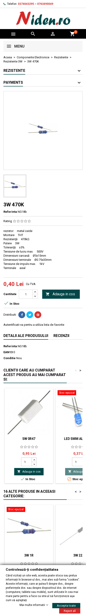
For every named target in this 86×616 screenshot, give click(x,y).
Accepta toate (66, 605)
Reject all (70, 610)
